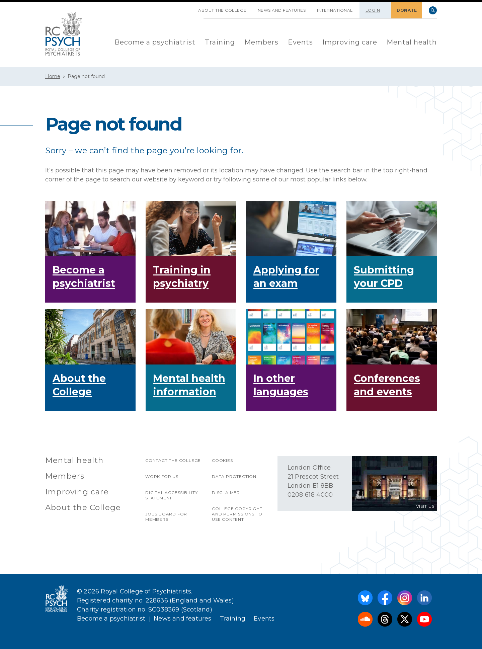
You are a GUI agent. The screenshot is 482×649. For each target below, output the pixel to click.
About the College (222, 10)
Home (52, 76)
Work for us (161, 476)
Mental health (412, 42)
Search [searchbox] (433, 10)
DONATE (407, 10)
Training (220, 42)
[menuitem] (155, 43)
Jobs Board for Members (166, 516)
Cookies (222, 460)
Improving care (349, 42)
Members (261, 42)
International (335, 10)
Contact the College (173, 460)
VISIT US (425, 506)
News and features (282, 10)
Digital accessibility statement (171, 495)
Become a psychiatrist (154, 42)
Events (300, 42)
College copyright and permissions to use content (237, 514)
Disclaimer (226, 492)
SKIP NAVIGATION (186, 7)
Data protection (234, 476)
